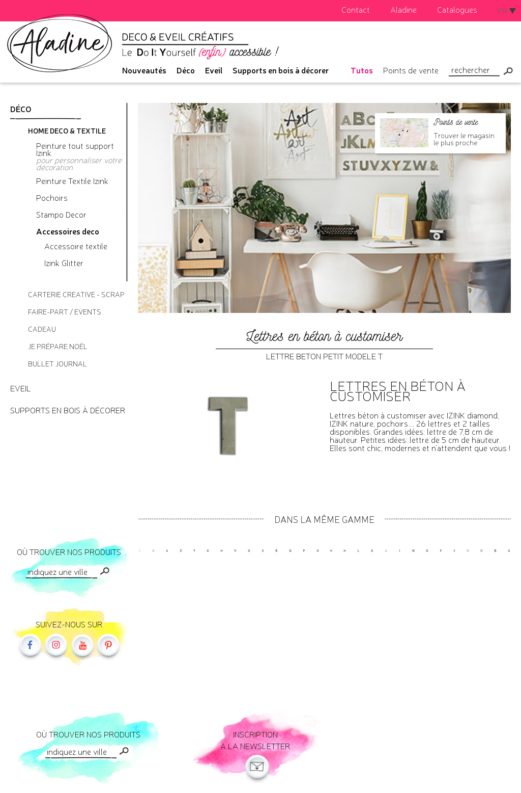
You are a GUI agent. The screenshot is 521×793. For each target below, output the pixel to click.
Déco (186, 69)
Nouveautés (144, 69)
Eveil (213, 69)
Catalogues (457, 9)
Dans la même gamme (324, 519)
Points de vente (411, 69)
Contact (355, 9)
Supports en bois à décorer (281, 69)
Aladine (403, 9)
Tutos (362, 69)
